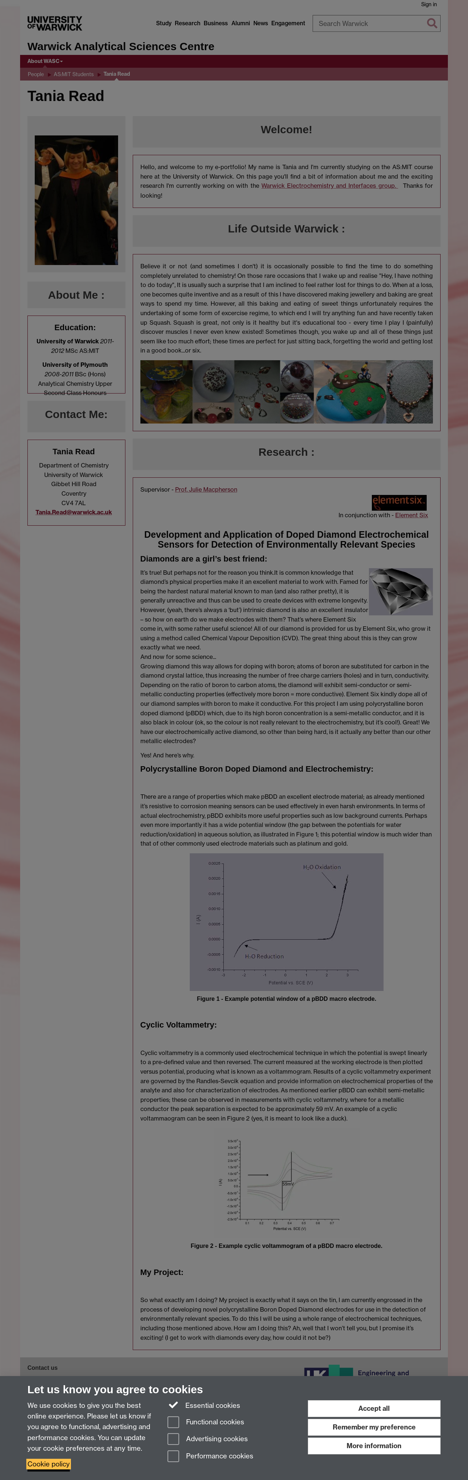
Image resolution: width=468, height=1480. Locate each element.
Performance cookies (210, 1457)
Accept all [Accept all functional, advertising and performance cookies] (374, 1408)
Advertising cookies (207, 1439)
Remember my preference (374, 1427)
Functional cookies (205, 1422)
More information (374, 1446)
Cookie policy (48, 1464)
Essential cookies (203, 1405)
